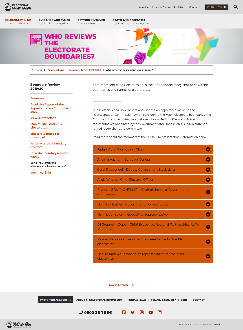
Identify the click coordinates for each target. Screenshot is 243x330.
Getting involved (91, 21)
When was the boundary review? (48, 145)
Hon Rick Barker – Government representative (132, 204)
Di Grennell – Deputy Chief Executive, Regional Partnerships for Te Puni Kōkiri (148, 227)
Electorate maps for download (44, 135)
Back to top (121, 285)
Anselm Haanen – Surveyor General (124, 159)
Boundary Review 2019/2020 (85, 70)
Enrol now (216, 7)
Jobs (180, 7)
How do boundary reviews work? (49, 154)
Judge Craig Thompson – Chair (120, 149)
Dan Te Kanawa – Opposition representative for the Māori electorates (141, 256)
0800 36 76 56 (95, 312)
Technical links (41, 172)
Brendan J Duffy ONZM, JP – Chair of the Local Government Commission (142, 192)
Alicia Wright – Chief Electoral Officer (125, 179)
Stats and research (131, 21)
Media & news (163, 7)
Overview (37, 98)
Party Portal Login (55, 300)
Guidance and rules (54, 21)
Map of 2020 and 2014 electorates (46, 125)
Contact (193, 7)
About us (144, 7)
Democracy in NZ (18, 21)
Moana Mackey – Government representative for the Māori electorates (142, 241)
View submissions (43, 118)
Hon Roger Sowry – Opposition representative (132, 214)
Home (36, 70)
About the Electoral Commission (99, 300)
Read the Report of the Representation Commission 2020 (50, 108)
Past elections (56, 70)
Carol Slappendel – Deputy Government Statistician (136, 169)
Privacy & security (163, 300)
